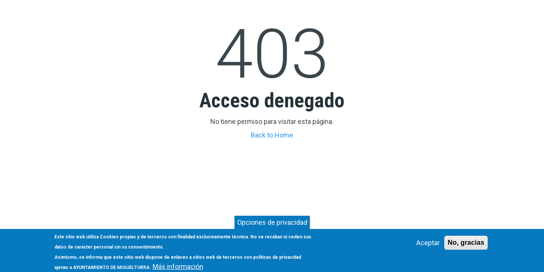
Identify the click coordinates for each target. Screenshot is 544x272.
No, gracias (466, 245)
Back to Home (272, 135)
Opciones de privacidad (272, 225)
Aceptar (428, 245)
